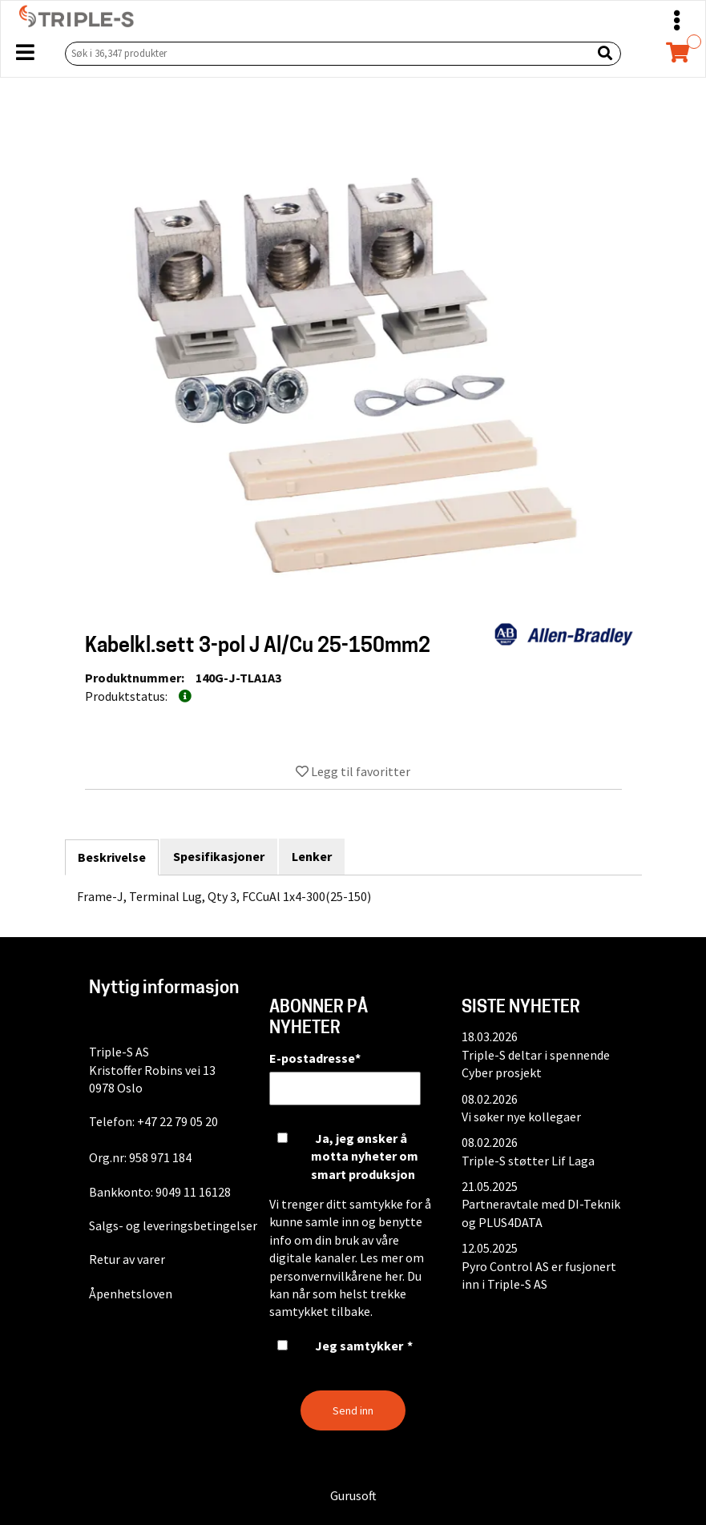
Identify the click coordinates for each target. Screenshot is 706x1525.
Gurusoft (353, 1495)
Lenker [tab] (312, 856)
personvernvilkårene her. (337, 1276)
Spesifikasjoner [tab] (218, 856)
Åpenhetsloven (130, 1294)
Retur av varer (127, 1259)
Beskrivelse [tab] (112, 857)
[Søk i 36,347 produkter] (325, 53)
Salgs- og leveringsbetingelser (173, 1225)
